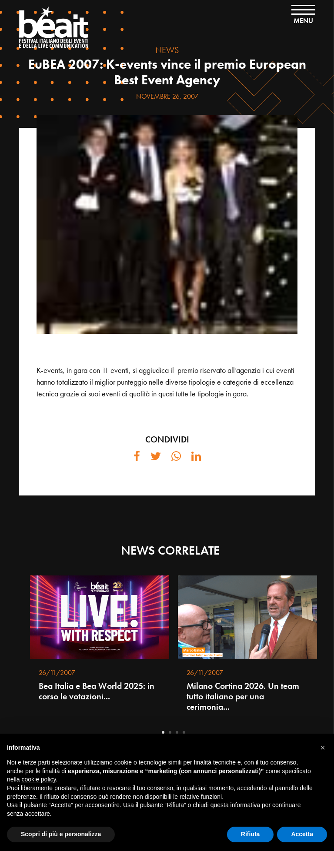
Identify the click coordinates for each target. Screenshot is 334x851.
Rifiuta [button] (250, 834)
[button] (323, 748)
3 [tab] (177, 732)
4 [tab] (184, 732)
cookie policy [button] (38, 779)
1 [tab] (163, 732)
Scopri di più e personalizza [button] (61, 834)
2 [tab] (170, 732)
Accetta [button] (302, 834)
